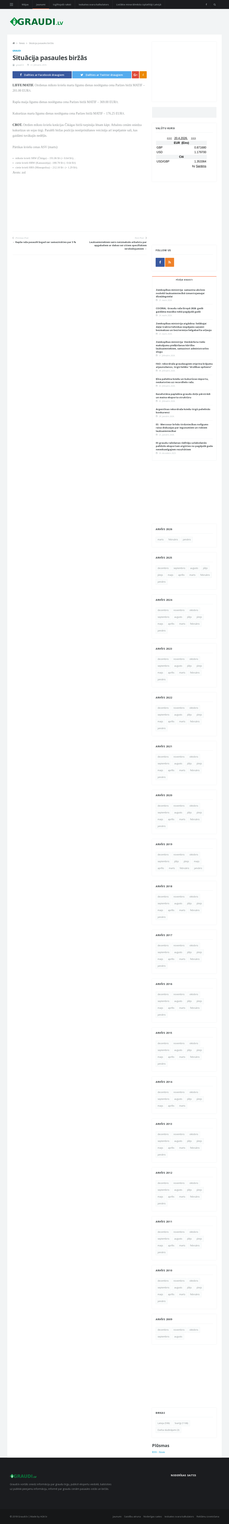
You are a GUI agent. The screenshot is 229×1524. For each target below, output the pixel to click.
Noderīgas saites (152, 1516)
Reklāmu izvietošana (208, 1516)
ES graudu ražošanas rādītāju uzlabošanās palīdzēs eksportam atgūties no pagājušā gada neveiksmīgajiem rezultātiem (184, 446)
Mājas (25, 4)
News (22, 43)
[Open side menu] (11, 4)
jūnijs (160, 574)
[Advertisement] (80, 206)
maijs (170, 574)
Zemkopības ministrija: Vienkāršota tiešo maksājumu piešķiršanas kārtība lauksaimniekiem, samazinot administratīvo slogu (182, 346)
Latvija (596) (164, 1423)
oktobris (193, 610)
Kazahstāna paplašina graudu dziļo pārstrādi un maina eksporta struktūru (183, 395)
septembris (179, 568)
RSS (154, 1452)
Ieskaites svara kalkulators (94, 4)
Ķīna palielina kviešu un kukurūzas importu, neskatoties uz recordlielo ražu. (182, 380)
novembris (179, 610)
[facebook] (206, 4)
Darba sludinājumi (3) (168, 1430)
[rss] (169, 262)
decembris (163, 568)
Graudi (17, 50)
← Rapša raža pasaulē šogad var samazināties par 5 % (44, 242)
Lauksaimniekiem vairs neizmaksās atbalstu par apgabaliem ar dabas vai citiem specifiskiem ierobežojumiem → (118, 245)
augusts (194, 568)
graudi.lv (20, 65)
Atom (162, 1452)
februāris (173, 539)
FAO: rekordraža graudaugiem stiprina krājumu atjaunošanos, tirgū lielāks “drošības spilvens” (184, 365)
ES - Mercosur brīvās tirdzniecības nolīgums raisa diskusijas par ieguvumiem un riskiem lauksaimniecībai (182, 427)
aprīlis (181, 574)
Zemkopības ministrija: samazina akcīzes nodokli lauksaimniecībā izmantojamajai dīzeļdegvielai (180, 293)
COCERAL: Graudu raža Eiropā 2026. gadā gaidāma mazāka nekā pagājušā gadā (179, 310)
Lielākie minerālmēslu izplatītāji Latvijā (138, 4)
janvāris (187, 539)
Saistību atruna (132, 1516)
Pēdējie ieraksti (184, 280)
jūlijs (205, 568)
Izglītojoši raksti (62, 4)
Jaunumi (40, 4)
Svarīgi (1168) (181, 1423)
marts (161, 539)
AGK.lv (43, 1516)
